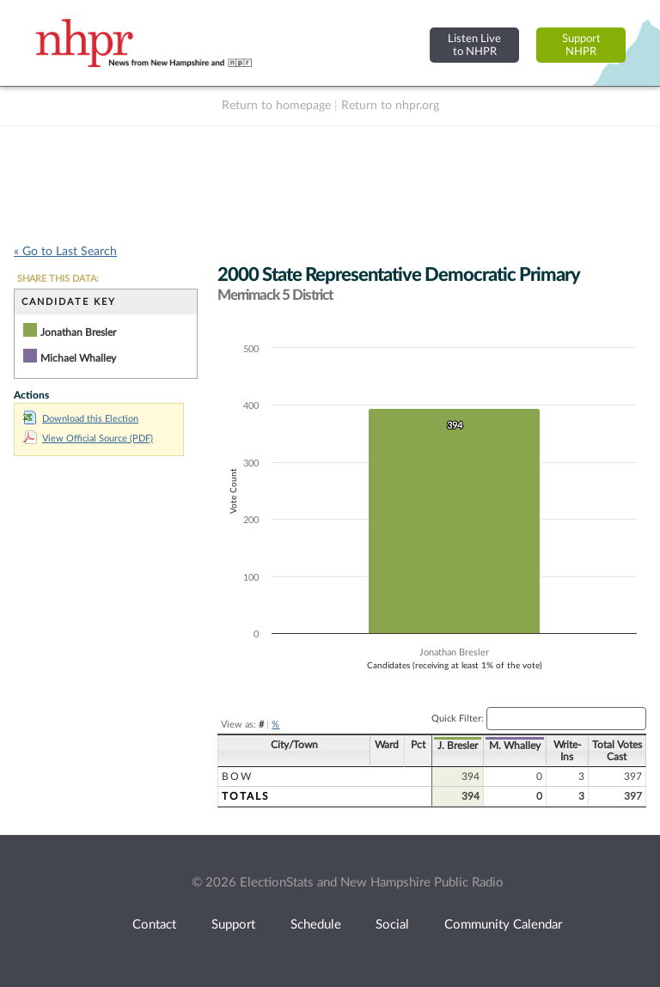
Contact (154, 924)
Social (392, 924)
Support (233, 924)
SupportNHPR (581, 45)
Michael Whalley (78, 358)
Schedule (315, 924)
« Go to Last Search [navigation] (65, 252)
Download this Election (80, 418)
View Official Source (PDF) (88, 438)
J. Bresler (457, 745)
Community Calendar (503, 924)
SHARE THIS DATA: (58, 278)
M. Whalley (515, 745)
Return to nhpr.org (390, 106)
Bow (237, 776)
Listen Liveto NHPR (474, 45)
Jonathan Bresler (78, 332)
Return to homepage (276, 106)
